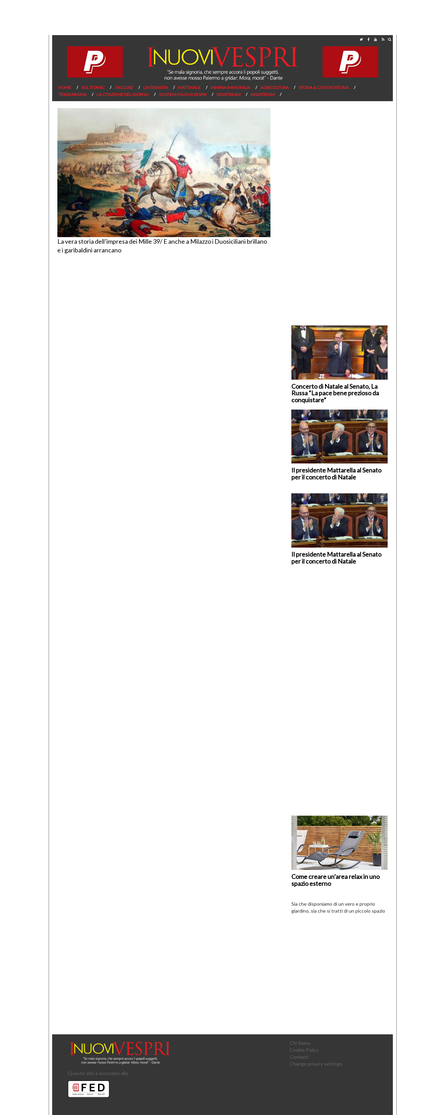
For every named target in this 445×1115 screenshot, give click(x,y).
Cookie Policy (304, 1050)
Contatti (299, 1057)
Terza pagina (72, 94)
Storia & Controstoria (324, 87)
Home (64, 87)
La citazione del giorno (123, 94)
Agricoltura (274, 87)
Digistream (229, 94)
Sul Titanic (93, 87)
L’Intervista (155, 87)
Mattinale (189, 87)
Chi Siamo (300, 1043)
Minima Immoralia (230, 87)
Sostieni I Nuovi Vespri (183, 94)
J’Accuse (124, 87)
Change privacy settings (316, 1064)
